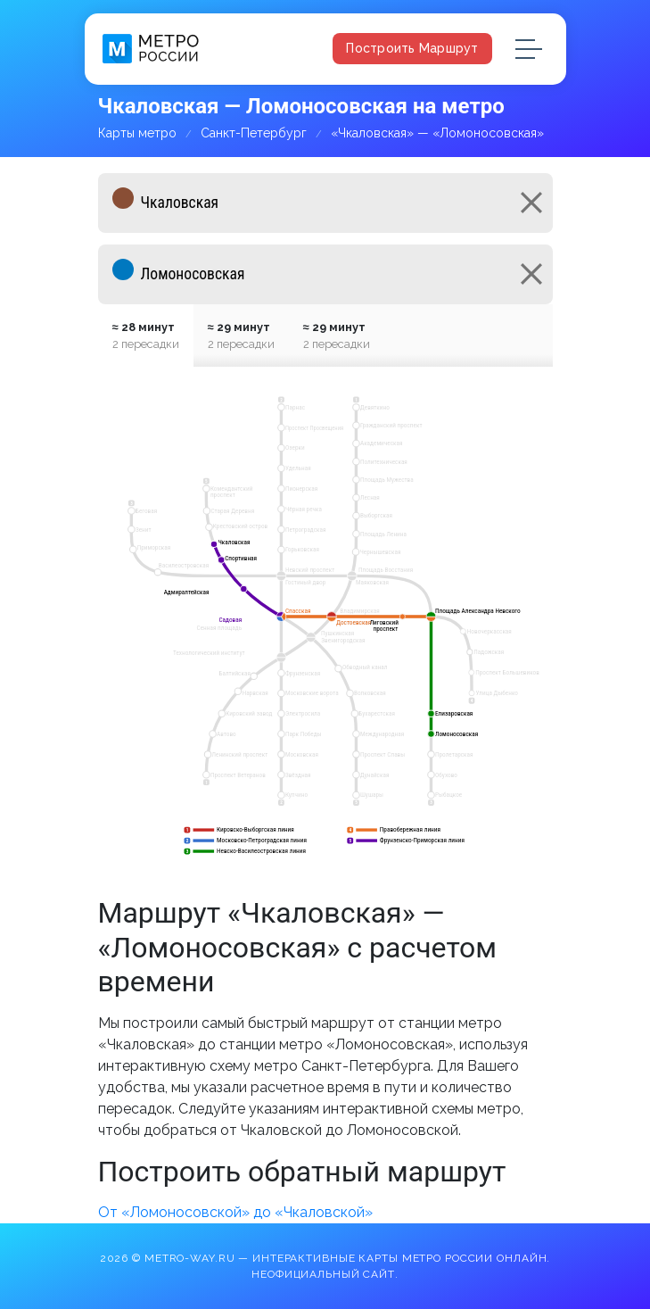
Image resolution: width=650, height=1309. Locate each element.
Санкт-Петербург (254, 133)
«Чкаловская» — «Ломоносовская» (437, 133)
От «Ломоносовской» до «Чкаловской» (235, 1212)
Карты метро (137, 133)
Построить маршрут (412, 48)
